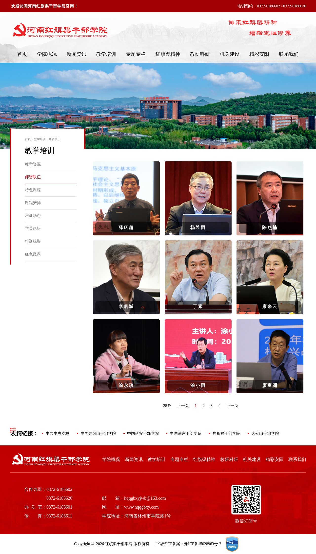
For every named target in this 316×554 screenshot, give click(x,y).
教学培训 (106, 54)
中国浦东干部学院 (185, 433)
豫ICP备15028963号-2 (202, 544)
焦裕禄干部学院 (226, 433)
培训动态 (33, 215)
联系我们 (289, 54)
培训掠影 (33, 241)
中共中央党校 (57, 433)
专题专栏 (136, 54)
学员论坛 (33, 228)
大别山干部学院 (265, 433)
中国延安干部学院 (143, 433)
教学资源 (33, 164)
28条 (167, 405)
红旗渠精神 (168, 54)
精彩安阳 (259, 54)
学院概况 (47, 54)
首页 (22, 54)
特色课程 (33, 190)
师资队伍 (54, 139)
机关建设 (229, 54)
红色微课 (33, 254)
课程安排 (33, 203)
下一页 (232, 405)
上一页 (183, 405)
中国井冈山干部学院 (98, 433)
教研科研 (200, 54)
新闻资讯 (76, 54)
